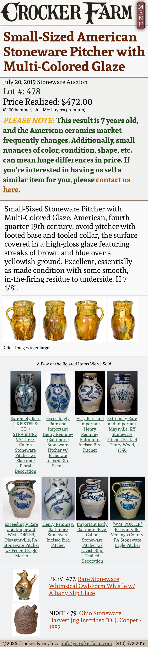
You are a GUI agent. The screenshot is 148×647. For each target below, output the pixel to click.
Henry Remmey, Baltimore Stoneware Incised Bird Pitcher (58, 535)
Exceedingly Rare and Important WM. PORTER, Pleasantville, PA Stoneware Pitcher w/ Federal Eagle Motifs (21, 540)
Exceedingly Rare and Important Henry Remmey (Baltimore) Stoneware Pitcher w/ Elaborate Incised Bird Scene (58, 442)
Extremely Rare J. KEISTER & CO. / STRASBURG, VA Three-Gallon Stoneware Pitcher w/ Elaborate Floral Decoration (25, 445)
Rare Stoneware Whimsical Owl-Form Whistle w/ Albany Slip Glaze (92, 585)
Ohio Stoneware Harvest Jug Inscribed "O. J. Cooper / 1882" (95, 620)
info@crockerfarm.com (87, 643)
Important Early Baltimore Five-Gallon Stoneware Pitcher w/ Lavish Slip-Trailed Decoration (92, 543)
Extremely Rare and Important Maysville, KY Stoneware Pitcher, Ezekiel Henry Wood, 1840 (122, 434)
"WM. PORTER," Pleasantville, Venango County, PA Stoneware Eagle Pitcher (127, 535)
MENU (141, 15)
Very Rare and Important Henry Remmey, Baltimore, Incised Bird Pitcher (90, 434)
